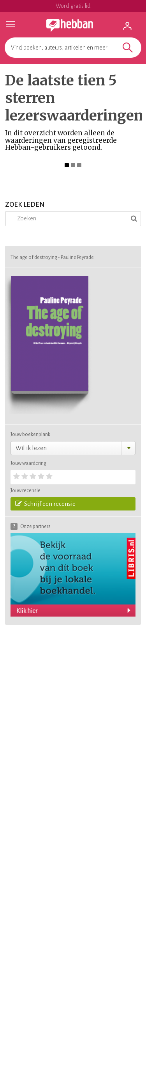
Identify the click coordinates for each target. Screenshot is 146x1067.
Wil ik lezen (31, 448)
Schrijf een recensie (45, 503)
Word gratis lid (73, 6)
